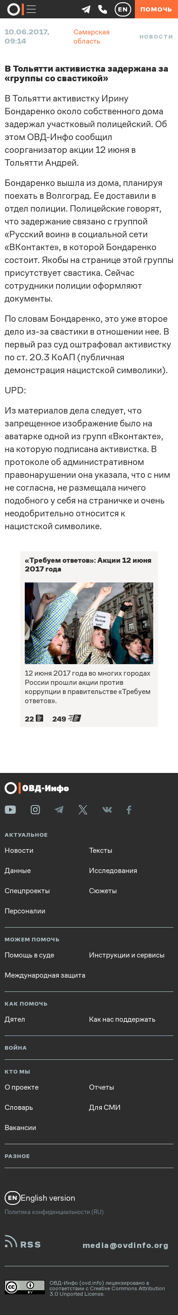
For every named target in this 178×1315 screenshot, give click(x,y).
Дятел (15, 1019)
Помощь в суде (29, 955)
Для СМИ (105, 1107)
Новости (156, 36)
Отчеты (101, 1087)
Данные (18, 871)
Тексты (100, 850)
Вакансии (20, 1128)
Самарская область (91, 36)
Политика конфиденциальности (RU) (54, 1212)
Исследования (113, 871)
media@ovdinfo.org (126, 1245)
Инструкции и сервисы (127, 955)
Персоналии (25, 911)
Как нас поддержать (122, 1019)
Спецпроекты (27, 891)
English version (40, 1198)
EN (123, 9)
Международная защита (45, 975)
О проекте (22, 1087)
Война (16, 1048)
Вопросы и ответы (127, 1180)
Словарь (19, 1107)
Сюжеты (103, 891)
